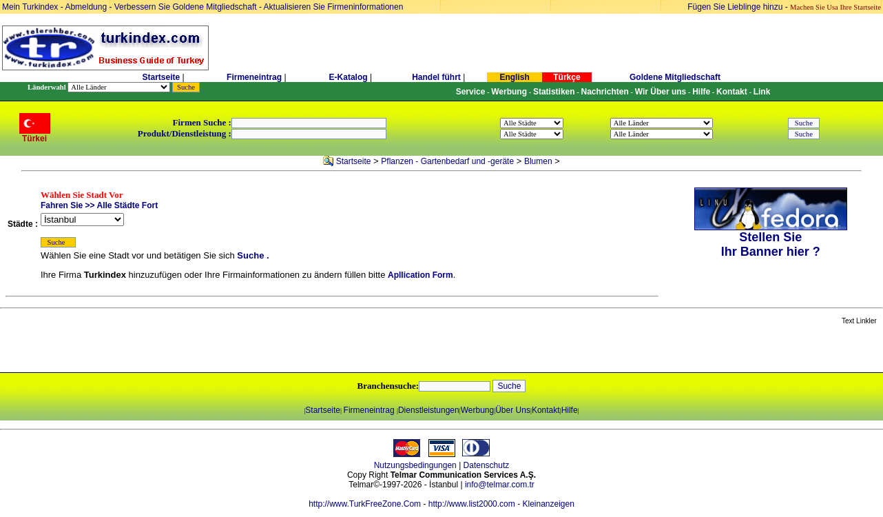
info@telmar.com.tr (499, 484)
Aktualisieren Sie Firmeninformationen (334, 7)
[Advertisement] (163, 349)
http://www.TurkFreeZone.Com (365, 504)
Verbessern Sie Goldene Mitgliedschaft (186, 7)
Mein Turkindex (30, 7)
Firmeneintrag (255, 77)
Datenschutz (487, 465)
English (514, 77)
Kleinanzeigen (548, 504)
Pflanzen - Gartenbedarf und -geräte (447, 161)
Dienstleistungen (428, 410)
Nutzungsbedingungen (415, 465)
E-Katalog (348, 77)
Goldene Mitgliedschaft (675, 77)
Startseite (161, 77)
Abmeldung (86, 7)
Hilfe (569, 410)
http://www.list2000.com (471, 504)
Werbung (477, 410)
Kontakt (546, 410)
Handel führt (436, 77)
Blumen (538, 161)
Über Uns (512, 410)
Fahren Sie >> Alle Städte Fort (99, 205)
